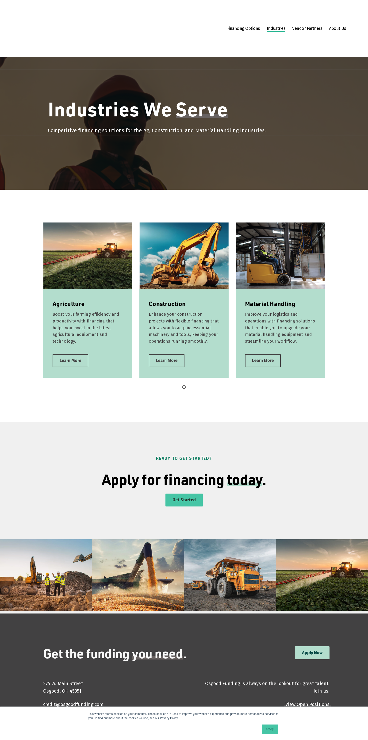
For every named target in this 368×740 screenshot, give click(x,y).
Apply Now (312, 632)
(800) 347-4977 (58, 699)
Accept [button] (270, 729)
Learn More (70, 340)
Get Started (184, 479)
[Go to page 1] (184, 366)
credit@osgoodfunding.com (73, 684)
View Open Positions (307, 684)
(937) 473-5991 (58, 691)
